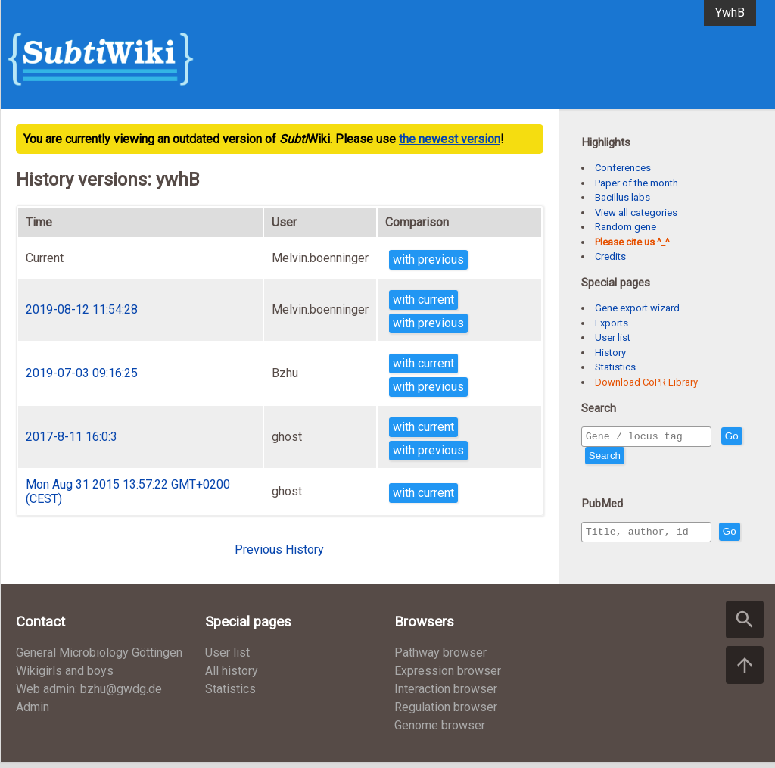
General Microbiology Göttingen (99, 658)
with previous (428, 259)
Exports (611, 323)
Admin (32, 713)
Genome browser (439, 731)
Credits (610, 256)
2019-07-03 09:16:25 (82, 373)
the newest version (449, 139)
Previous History (279, 549)
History (610, 352)
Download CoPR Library (646, 382)
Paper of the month (636, 183)
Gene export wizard (637, 308)
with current (423, 299)
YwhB (730, 12)
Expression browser (447, 677)
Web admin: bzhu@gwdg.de (89, 695)
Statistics (615, 367)
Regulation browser (445, 713)
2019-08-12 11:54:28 (82, 309)
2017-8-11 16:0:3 (71, 436)
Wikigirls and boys (65, 677)
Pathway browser (440, 658)
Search (632, 458)
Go (595, 458)
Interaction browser (445, 695)
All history (231, 677)
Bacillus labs (622, 197)
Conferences (623, 167)
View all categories (636, 212)
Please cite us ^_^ (632, 242)
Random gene (625, 227)
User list (612, 337)
